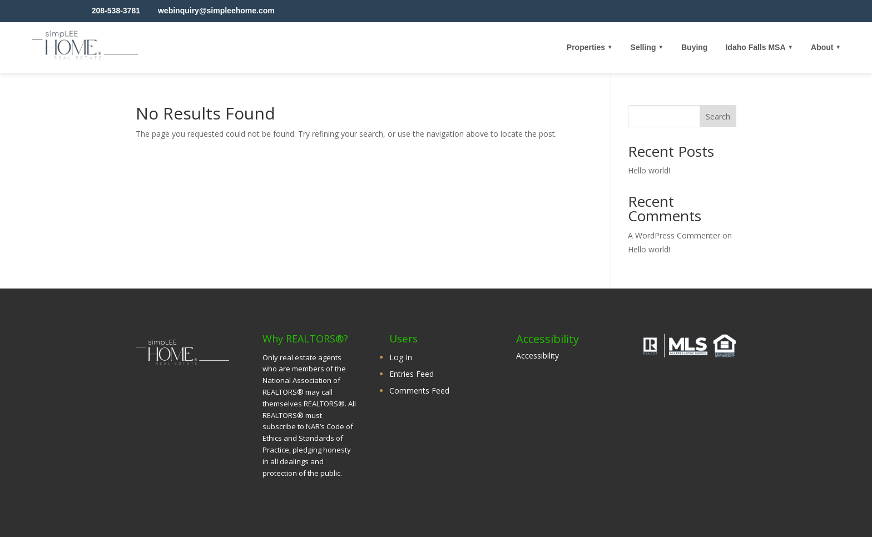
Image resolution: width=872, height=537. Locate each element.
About (822, 47)
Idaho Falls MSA (755, 47)
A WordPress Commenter (674, 235)
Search (718, 116)
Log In (400, 357)
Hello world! (649, 170)
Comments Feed (419, 390)
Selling (643, 47)
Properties (586, 47)
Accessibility (537, 355)
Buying (694, 47)
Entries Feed (411, 374)
